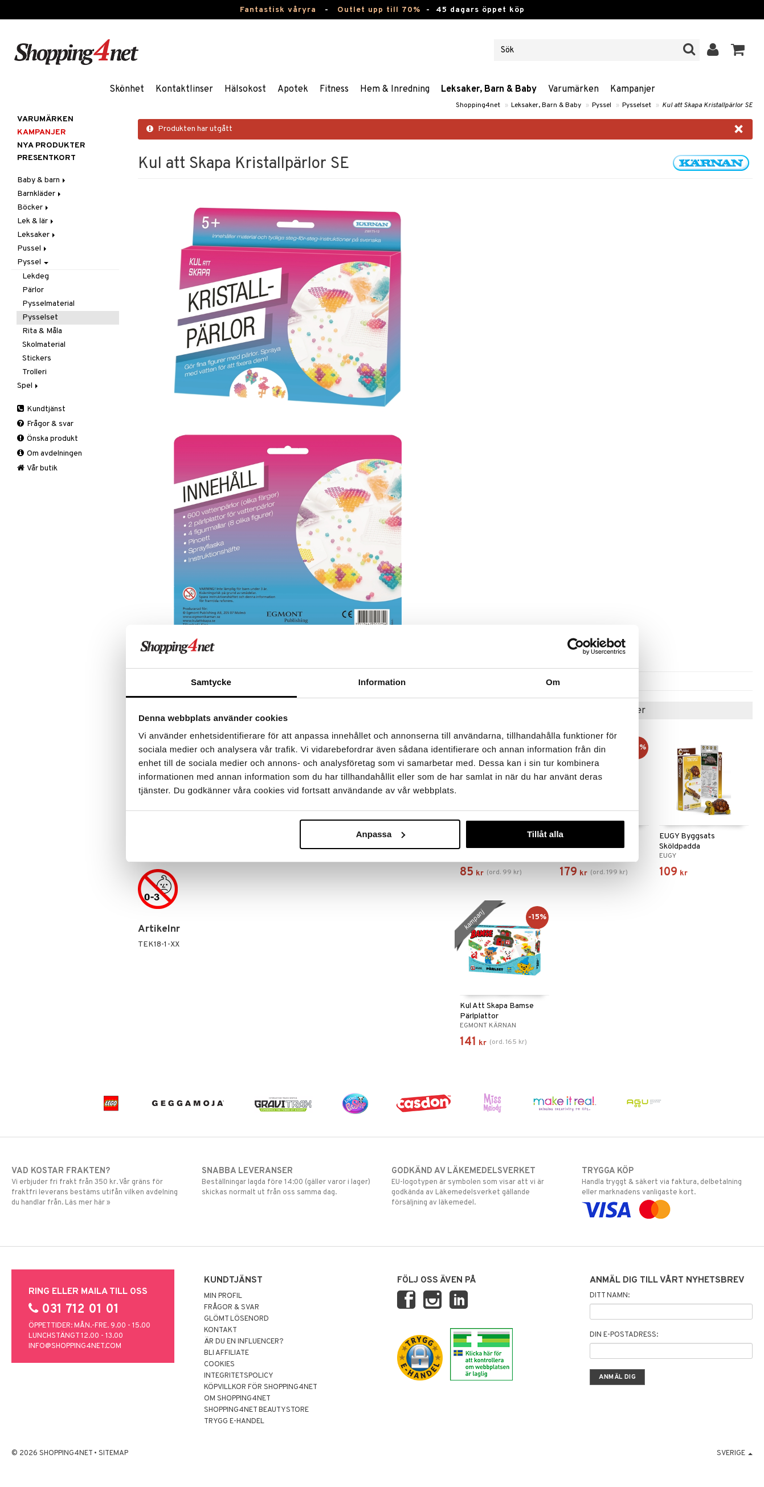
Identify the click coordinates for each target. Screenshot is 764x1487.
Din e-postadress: (624, 1334)
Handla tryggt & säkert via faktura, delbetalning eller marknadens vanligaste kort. (667, 1190)
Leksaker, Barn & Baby (489, 89)
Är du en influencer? (244, 1341)
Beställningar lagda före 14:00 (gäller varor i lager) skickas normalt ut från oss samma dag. (287, 1181)
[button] (738, 50)
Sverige (735, 1453)
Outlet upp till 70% (378, 10)
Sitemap (113, 1453)
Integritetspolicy (238, 1376)
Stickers (36, 358)
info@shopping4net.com (74, 1346)
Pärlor (33, 290)
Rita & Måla (42, 331)
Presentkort (46, 158)
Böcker (33, 207)
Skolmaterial (44, 345)
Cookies (219, 1364)
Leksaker (37, 235)
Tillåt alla (545, 834)
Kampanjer (632, 89)
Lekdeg (35, 276)
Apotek (292, 89)
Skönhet (126, 89)
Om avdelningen (49, 453)
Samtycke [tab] (211, 682)
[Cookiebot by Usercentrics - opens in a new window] (576, 646)
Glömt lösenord (236, 1319)
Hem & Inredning (395, 89)
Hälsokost (245, 89)
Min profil (223, 1296)
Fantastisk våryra (278, 10)
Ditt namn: (610, 1295)
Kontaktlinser (184, 89)
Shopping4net (478, 105)
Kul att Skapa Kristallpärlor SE (707, 105)
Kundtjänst (41, 409)
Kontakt (220, 1330)
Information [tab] (382, 682)
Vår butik (37, 468)
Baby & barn (42, 180)
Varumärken (573, 89)
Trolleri (34, 372)
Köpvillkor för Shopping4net (260, 1387)
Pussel (32, 248)
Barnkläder (40, 194)
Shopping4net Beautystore (256, 1410)
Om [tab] (553, 682)
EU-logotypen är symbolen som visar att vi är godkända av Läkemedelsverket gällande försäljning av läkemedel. (476, 1186)
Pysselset (636, 105)
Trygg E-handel (234, 1421)
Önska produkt (47, 439)
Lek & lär (36, 221)
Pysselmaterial (48, 304)
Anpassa (381, 834)
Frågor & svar (45, 424)
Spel (28, 386)
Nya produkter (51, 145)
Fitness (334, 89)
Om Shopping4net (237, 1398)
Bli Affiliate (226, 1353)
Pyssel (601, 105)
